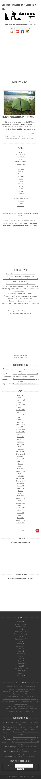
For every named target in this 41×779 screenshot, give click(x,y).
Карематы (21, 184)
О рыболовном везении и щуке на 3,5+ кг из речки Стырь (20, 286)
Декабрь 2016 (20, 429)
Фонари (21, 203)
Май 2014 (20, 491)
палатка (15, 138)
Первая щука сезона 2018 (20, 281)
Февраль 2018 (20, 400)
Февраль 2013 (20, 520)
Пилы (21, 196)
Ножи (20, 159)
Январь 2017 (20, 427)
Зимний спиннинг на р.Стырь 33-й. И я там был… (20, 284)
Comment (31, 138)
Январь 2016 (20, 447)
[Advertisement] (20, 55)
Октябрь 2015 (20, 451)
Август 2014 (20, 483)
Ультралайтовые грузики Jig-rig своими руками (20, 276)
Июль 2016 (20, 437)
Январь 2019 (20, 398)
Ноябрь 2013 (20, 505)
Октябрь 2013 (20, 508)
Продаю (20, 166)
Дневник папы (20, 154)
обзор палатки (9, 138)
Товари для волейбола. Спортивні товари (20, 311)
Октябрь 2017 (20, 410)
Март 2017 (20, 422)
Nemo (24, 137)
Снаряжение (20, 176)
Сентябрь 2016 (20, 434)
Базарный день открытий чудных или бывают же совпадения (20, 303)
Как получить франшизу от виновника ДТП (25, 374)
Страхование (20, 206)
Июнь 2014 (20, 488)
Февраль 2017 (20, 424)
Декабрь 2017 (20, 405)
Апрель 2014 (20, 493)
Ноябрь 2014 (20, 476)
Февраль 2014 (20, 498)
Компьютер (20, 157)
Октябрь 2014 (20, 479)
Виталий (5, 379)
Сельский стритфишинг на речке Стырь (20, 301)
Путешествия (20, 169)
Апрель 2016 (20, 442)
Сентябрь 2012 (20, 523)
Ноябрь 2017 (20, 407)
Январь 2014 (20, 501)
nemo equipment (31, 137)
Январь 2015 (20, 474)
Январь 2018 (20, 402)
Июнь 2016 (20, 439)
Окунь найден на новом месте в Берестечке (20, 294)
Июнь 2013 (20, 513)
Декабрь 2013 (20, 503)
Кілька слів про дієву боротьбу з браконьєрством (20, 274)
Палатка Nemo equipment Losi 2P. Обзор (19, 116)
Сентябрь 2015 (20, 454)
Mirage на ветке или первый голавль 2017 (20, 298)
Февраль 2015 (20, 471)
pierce (10, 137)
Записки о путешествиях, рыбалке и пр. (19, 6)
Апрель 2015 (20, 466)
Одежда (21, 191)
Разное (20, 171)
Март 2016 (20, 444)
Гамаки (21, 179)
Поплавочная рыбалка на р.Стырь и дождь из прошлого (20, 296)
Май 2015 (20, 464)
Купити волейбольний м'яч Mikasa (20, 313)
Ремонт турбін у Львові (20, 357)
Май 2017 (20, 417)
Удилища (21, 201)
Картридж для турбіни (20, 355)
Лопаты (21, 189)
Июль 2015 (20, 459)
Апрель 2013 (20, 515)
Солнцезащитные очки (21, 198)
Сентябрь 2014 (20, 481)
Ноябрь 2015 (20, 449)
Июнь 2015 (20, 461)
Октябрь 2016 (20, 432)
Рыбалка (20, 174)
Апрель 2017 (20, 420)
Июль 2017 (20, 412)
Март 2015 (20, 469)
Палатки (21, 193)
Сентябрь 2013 (20, 510)
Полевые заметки (20, 162)
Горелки (21, 181)
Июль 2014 (20, 486)
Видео (15, 137)
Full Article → (32, 133)
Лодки (21, 186)
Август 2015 (20, 456)
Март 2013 (20, 518)
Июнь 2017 (20, 415)
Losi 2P (21, 137)
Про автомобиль (20, 164)
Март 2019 (20, 395)
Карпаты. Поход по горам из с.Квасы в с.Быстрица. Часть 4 (20, 279)
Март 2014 (20, 496)
